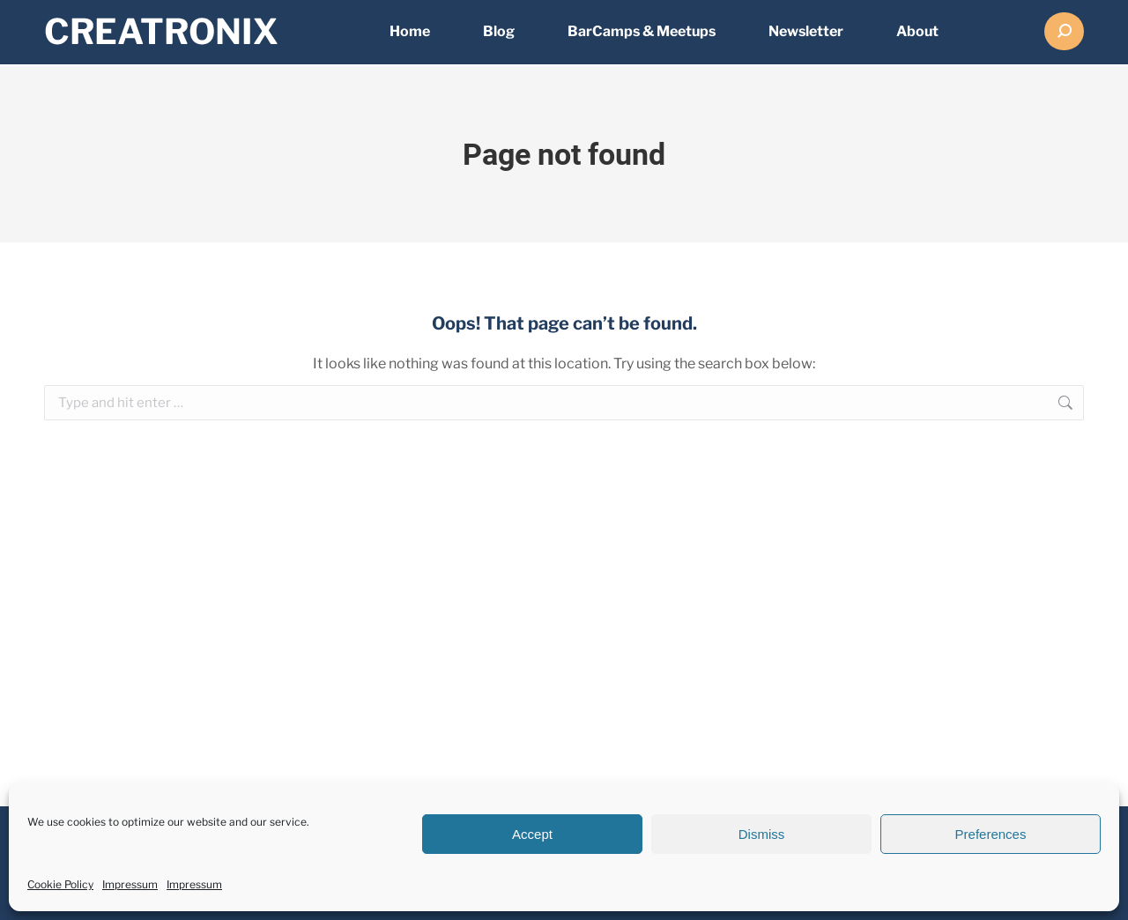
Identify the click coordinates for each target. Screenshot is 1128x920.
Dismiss (761, 834)
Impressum (130, 884)
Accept (532, 834)
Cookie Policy (60, 884)
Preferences (991, 834)
